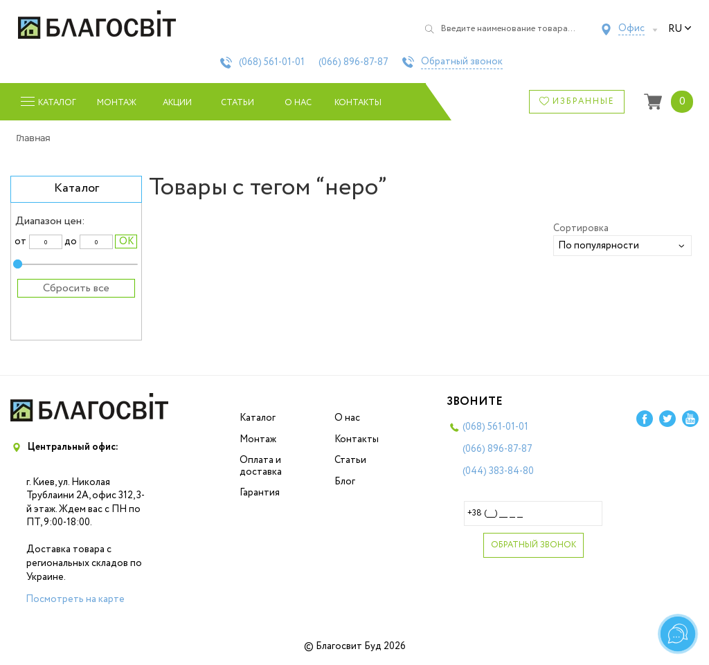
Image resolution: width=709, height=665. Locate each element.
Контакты (358, 103)
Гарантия (260, 493)
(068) (272, 62)
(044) (498, 471)
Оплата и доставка (261, 466)
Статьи (237, 103)
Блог (344, 482)
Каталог (258, 418)
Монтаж (116, 103)
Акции (177, 103)
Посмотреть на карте (75, 599)
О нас (298, 103)
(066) (353, 62)
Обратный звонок (462, 62)
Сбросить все (76, 288)
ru (680, 29)
